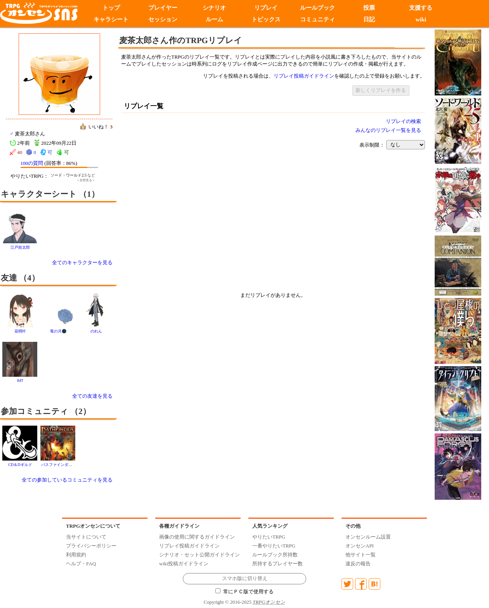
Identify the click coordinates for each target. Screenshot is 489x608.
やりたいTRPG (268, 537)
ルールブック (317, 8)
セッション (162, 19)
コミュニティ (317, 19)
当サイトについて (86, 537)
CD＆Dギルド (20, 464)
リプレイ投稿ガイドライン (304, 76)
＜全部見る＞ (85, 180)
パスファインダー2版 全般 (64, 464)
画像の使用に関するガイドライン (197, 537)
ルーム (214, 19)
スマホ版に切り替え (244, 578)
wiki (421, 19)
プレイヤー (162, 8)
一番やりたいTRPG (273, 546)
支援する (420, 8)
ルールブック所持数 (275, 555)
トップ (111, 8)
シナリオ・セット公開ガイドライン (199, 555)
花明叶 (20, 331)
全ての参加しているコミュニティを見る (67, 480)
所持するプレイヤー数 (277, 563)
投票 (369, 8)
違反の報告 (358, 563)
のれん (96, 331)
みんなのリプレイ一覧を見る (388, 130)
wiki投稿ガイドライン (183, 563)
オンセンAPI (359, 546)
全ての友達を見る (92, 396)
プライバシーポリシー (91, 546)
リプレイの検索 (403, 121)
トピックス (266, 19)
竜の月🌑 (58, 331)
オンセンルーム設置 (368, 537)
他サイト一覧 (360, 555)
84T (20, 380)
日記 (369, 19)
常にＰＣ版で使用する (244, 591)
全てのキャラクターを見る (82, 262)
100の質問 (32, 163)
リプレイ (265, 8)
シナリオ (214, 8)
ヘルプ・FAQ (81, 563)
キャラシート (111, 19)
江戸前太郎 (20, 247)
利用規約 (76, 555)
